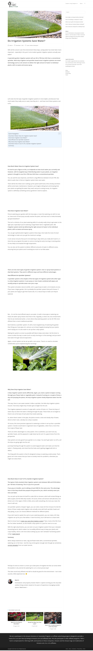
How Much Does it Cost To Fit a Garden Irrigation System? (24, 144)
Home (67, 649)
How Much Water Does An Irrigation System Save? (22, 136)
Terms (66, 75)
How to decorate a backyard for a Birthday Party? (75, 27)
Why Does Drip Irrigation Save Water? (19, 142)
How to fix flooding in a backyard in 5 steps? (74, 20)
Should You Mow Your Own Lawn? (34, 623)
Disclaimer (67, 72)
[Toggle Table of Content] (58, 134)
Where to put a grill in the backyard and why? (74, 22)
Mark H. (11, 46)
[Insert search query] (75, 13)
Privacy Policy (68, 74)
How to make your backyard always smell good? (74, 24)
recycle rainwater (13, 546)
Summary (11, 146)
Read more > (23, 588)
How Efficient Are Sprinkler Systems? (18, 140)
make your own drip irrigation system (32, 522)
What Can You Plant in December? (16, 623)
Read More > (75, 38)
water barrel (16, 534)
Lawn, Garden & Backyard (32, 46)
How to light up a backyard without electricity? (74, 17)
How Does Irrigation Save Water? (17, 138)
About (66, 71)
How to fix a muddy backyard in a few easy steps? (53, 626)
